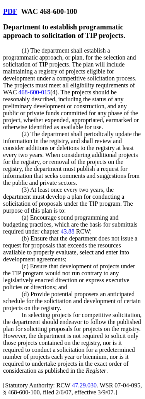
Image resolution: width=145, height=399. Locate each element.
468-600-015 (35, 92)
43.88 (68, 231)
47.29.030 (84, 385)
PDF (10, 11)
